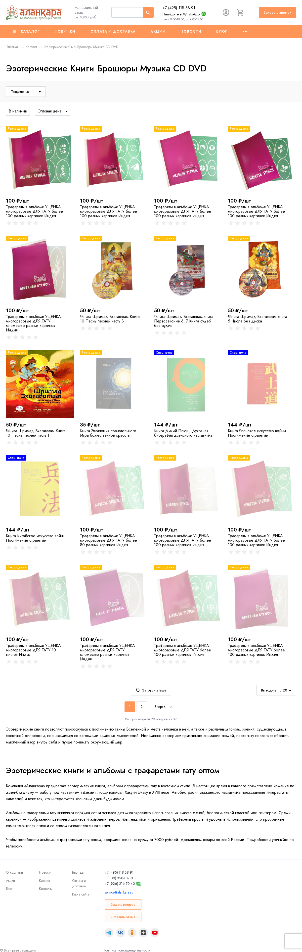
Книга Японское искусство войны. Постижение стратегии (257, 433)
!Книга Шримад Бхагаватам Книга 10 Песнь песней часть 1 (36, 433)
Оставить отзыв (123, 916)
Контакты (45, 888)
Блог (221, 31)
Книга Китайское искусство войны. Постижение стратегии (36, 538)
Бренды (78, 872)
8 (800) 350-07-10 (119, 878)
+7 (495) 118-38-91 (179, 8)
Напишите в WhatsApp (181, 14)
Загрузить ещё (151, 690)
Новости (190, 31)
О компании (15, 872)
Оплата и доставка (113, 31)
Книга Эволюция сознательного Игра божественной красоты (108, 433)
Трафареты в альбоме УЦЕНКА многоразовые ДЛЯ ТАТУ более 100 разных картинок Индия (34, 211)
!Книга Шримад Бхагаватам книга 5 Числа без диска (257, 319)
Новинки (65, 31)
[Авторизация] (226, 12)
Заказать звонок (277, 12)
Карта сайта (80, 894)
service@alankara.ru (119, 892)
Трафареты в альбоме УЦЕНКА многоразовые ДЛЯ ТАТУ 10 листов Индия (33, 650)
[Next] (163, 706)
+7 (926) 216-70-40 (120, 883)
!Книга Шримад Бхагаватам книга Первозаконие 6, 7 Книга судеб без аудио (183, 321)
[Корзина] (240, 12)
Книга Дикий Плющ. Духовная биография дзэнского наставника (183, 433)
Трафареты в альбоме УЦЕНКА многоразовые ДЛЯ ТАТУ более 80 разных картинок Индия (108, 540)
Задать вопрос (123, 904)
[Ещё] (245, 31)
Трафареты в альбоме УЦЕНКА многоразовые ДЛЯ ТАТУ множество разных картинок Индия (33, 323)
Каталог (26, 31)
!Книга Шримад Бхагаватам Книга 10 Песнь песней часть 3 (110, 319)
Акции (158, 31)
